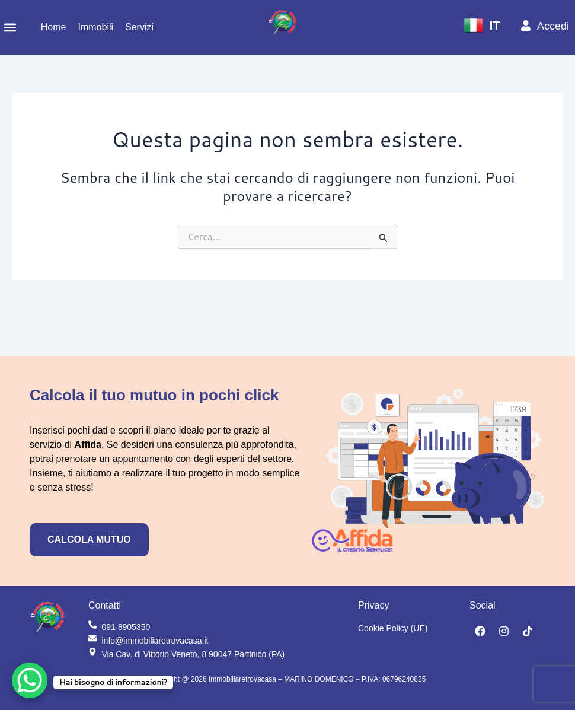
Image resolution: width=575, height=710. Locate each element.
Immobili (95, 27)
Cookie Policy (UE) (392, 628)
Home (53, 27)
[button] (10, 27)
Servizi (139, 27)
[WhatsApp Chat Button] (29, 680)
